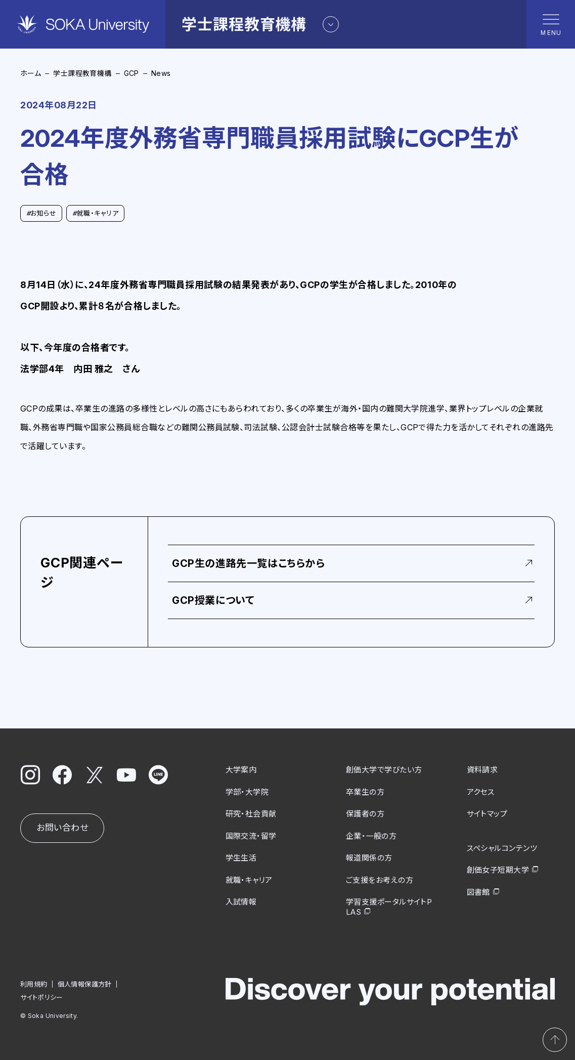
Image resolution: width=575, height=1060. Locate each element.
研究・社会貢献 (251, 814)
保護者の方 (365, 814)
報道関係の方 (369, 858)
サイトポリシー (41, 997)
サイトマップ (487, 814)
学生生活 (241, 858)
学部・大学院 (247, 791)
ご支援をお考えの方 (379, 879)
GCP (131, 73)
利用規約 (34, 984)
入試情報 (241, 902)
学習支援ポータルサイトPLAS (389, 907)
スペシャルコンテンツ (502, 847)
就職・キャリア (95, 213)
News (161, 73)
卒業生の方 (365, 791)
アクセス (481, 791)
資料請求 (482, 769)
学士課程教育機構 (82, 73)
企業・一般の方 (371, 835)
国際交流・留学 (251, 835)
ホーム (30, 73)
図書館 (478, 891)
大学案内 (241, 769)
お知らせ (41, 213)
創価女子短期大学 (498, 870)
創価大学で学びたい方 (384, 769)
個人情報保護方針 (85, 984)
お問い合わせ (62, 828)
